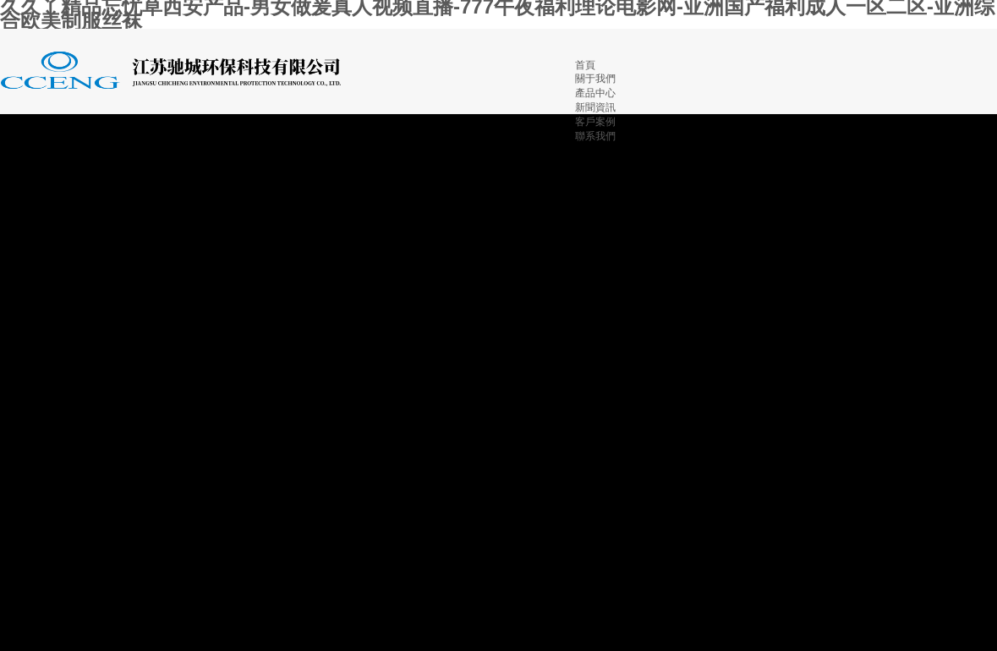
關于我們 (595, 79)
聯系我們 (595, 136)
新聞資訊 (595, 107)
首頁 (585, 65)
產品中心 (595, 93)
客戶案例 (595, 122)
